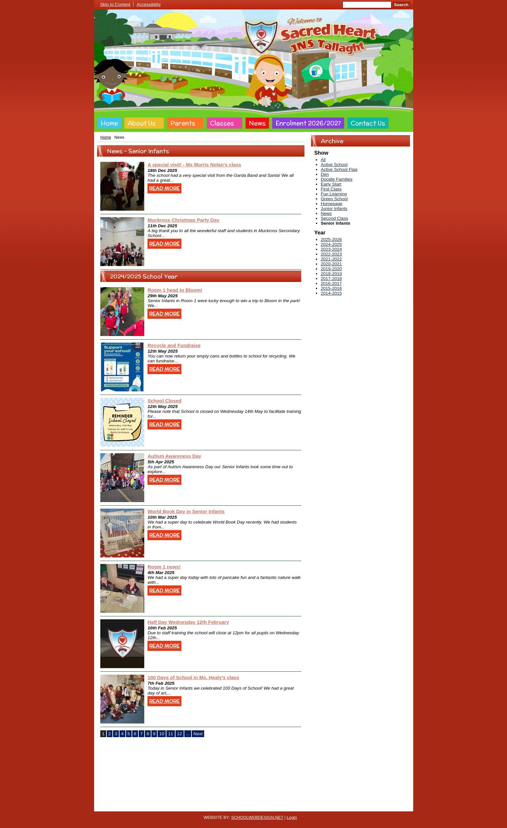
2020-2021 (331, 263)
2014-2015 (331, 293)
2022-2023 (331, 254)
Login (292, 817)
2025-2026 (331, 239)
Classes (222, 123)
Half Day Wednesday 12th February (188, 622)
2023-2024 (331, 249)
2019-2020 (331, 268)
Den (325, 174)
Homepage (332, 203)
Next (198, 733)
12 (179, 733)
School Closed (164, 400)
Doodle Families (336, 179)
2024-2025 (331, 244)
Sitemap (320, 806)
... (188, 733)
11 (170, 733)
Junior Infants (334, 208)
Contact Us (368, 123)
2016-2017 (331, 283)
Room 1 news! (164, 566)
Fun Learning (334, 193)
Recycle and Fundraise (174, 345)
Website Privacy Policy (224, 806)
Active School (334, 164)
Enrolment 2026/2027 (308, 123)
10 (161, 733)
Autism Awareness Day (174, 456)
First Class (331, 189)
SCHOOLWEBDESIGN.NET (257, 817)
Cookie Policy (185, 806)
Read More (164, 188)
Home (109, 123)
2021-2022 (331, 259)
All (323, 159)
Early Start (331, 184)
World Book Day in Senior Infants (186, 511)
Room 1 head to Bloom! (175, 290)
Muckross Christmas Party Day (183, 220)
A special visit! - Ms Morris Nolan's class (194, 164)
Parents (182, 123)
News (257, 123)
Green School (334, 198)
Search (401, 4)
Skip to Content (115, 4)
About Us (142, 123)
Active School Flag (339, 169)
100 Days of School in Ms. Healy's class (193, 677)
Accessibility (148, 4)
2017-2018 (331, 278)
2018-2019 (331, 273)
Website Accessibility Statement (278, 806)
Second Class (334, 218)
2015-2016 (331, 288)
